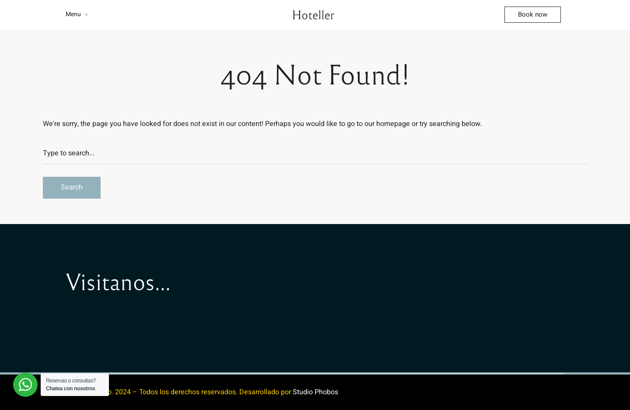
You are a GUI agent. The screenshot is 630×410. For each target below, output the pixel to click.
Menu (73, 14)
